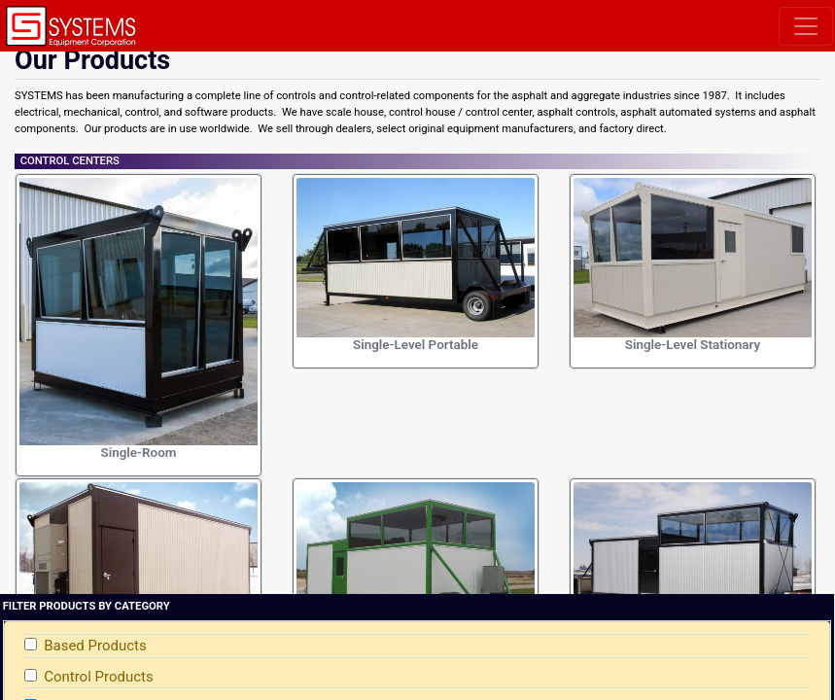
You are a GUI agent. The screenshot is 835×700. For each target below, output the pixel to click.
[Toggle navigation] (806, 26)
